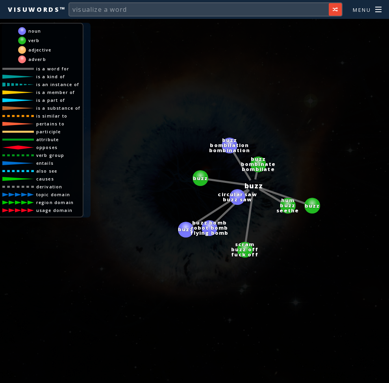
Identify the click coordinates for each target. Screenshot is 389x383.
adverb (37, 59)
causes (45, 179)
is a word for (53, 69)
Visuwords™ (37, 9)
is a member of (55, 92)
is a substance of (58, 108)
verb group (50, 155)
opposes (46, 147)
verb (34, 40)
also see (46, 171)
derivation (49, 187)
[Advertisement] (194, 373)
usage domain (54, 210)
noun (34, 31)
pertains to (50, 124)
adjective (40, 50)
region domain (55, 202)
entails (45, 163)
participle (48, 131)
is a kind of (50, 76)
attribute (47, 139)
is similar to (52, 116)
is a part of (50, 100)
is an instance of (57, 84)
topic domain (53, 194)
